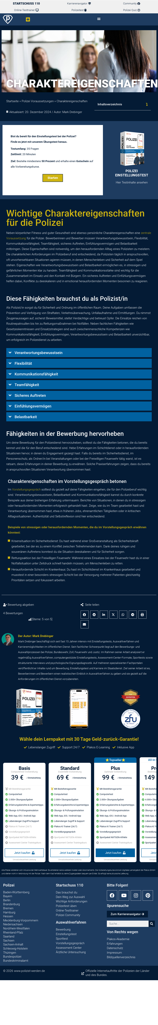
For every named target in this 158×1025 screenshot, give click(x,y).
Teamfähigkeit (27, 385)
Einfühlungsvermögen (33, 406)
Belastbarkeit (26, 417)
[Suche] (152, 924)
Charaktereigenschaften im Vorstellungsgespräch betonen (67, 481)
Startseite (12, 101)
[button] (28, 19)
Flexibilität (23, 363)
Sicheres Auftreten (30, 395)
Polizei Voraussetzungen (38, 101)
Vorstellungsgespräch (26, 489)
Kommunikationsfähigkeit (36, 374)
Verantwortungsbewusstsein (38, 353)
